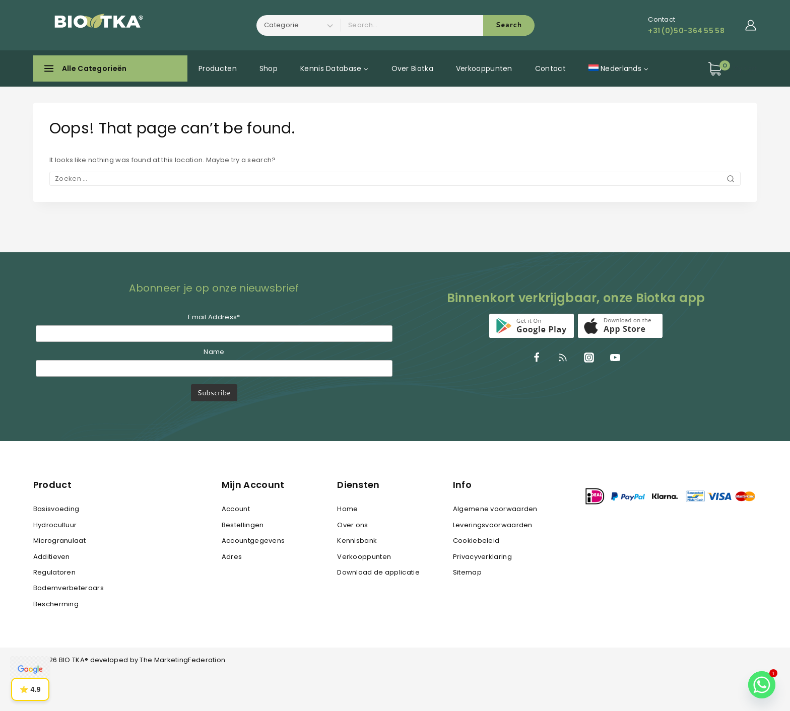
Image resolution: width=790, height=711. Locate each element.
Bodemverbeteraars (68, 588)
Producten (218, 68)
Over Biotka (412, 68)
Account (236, 509)
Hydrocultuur (55, 525)
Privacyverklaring (482, 556)
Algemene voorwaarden (495, 509)
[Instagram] (589, 357)
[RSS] (563, 357)
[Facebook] (536, 357)
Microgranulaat (59, 540)
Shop (268, 68)
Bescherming (56, 604)
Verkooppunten (484, 68)
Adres (232, 556)
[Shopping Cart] (732, 69)
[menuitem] (618, 68)
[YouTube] (615, 357)
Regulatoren (54, 572)
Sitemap (467, 572)
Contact (550, 68)
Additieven (51, 556)
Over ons (352, 525)
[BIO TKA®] (95, 25)
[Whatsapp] (761, 684)
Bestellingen (243, 525)
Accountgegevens (253, 540)
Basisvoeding (56, 509)
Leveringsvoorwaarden (493, 525)
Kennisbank (357, 540)
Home (347, 509)
